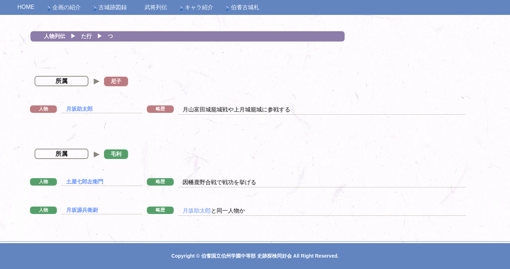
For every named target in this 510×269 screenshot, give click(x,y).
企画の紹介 (66, 7)
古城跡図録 (112, 7)
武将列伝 (155, 7)
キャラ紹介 (199, 7)
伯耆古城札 (245, 7)
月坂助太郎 (72, 109)
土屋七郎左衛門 (77, 182)
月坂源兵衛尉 (75, 210)
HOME (25, 7)
